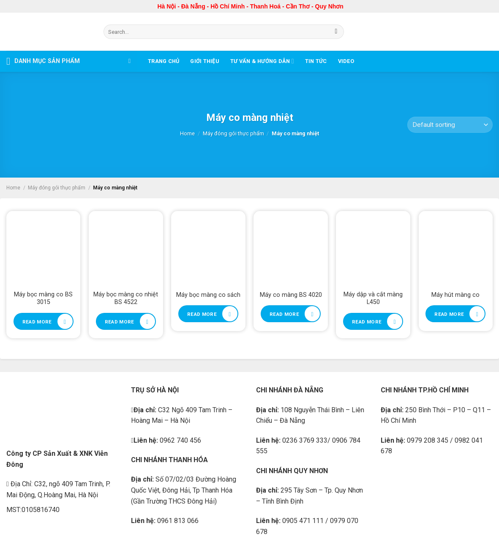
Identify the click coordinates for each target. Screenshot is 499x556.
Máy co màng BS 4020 (291, 295)
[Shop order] (450, 125)
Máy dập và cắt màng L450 (373, 298)
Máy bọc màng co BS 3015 (43, 298)
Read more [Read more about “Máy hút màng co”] (449, 314)
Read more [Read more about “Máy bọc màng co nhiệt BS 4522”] (119, 322)
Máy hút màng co (455, 295)
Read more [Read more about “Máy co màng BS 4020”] (284, 314)
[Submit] (336, 32)
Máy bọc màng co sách (208, 295)
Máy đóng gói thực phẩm (233, 133)
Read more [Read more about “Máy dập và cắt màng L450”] (367, 322)
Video (346, 61)
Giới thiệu (204, 61)
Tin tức (316, 61)
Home (187, 133)
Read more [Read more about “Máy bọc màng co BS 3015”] (37, 322)
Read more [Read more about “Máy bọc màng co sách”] (202, 314)
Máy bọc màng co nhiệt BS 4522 (125, 298)
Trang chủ (163, 61)
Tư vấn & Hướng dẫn (262, 61)
